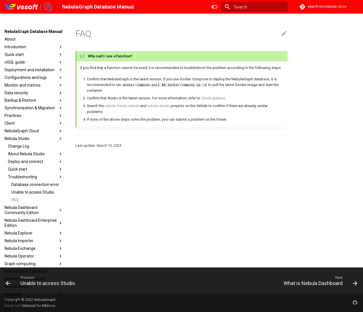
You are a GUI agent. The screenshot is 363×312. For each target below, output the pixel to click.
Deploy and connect (35, 161)
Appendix (34, 294)
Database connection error (35, 184)
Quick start (34, 54)
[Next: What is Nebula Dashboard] (319, 280)
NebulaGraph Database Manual (33, 31)
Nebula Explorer (34, 233)
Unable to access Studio (32, 192)
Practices (34, 115)
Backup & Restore (34, 100)
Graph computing (34, 263)
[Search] (254, 7)
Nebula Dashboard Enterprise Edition (34, 223)
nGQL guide (34, 62)
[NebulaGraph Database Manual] (28, 6)
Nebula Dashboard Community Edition (34, 210)
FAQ (15, 200)
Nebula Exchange (34, 248)
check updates (213, 98)
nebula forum (115, 106)
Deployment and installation (34, 69)
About (10, 39)
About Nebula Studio (35, 153)
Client (34, 123)
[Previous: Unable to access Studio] (42, 280)
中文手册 (12, 302)
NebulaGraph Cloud (34, 130)
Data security (34, 92)
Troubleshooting (35, 176)
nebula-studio (158, 106)
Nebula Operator (34, 256)
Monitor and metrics (34, 85)
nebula (133, 106)
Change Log (18, 146)
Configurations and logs (34, 77)
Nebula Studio (34, 138)
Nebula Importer (34, 240)
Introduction (34, 46)
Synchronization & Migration (34, 107)
